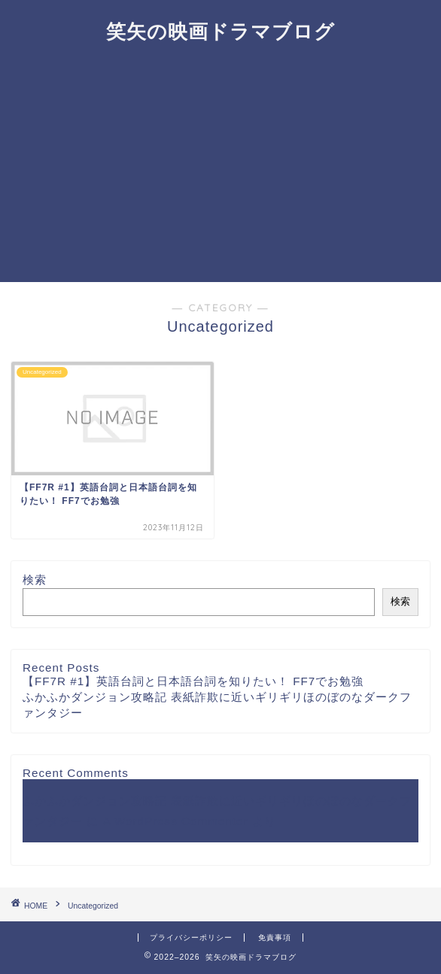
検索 (35, 579)
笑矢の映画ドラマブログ (220, 31)
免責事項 (274, 937)
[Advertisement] (220, 169)
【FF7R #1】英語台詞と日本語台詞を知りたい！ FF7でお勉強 (193, 681)
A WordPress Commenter (175, 821)
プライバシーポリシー (191, 937)
